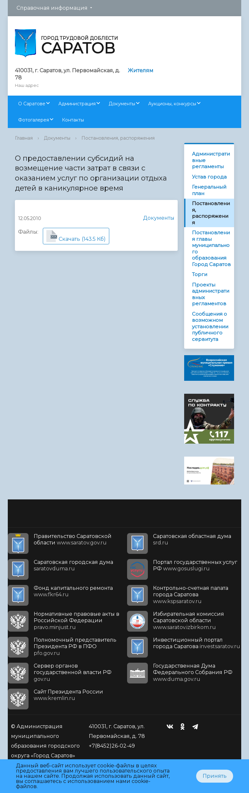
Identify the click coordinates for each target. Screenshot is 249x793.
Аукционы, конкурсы (172, 104)
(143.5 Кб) (76, 236)
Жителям (140, 70)
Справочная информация (52, 8)
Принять (215, 776)
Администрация (77, 104)
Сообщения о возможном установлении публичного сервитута (210, 326)
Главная (24, 138)
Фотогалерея (33, 120)
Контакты (73, 120)
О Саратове (31, 104)
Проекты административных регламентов (210, 294)
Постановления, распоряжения (118, 138)
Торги (199, 274)
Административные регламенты (211, 160)
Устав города (209, 177)
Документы (122, 104)
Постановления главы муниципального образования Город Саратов (211, 248)
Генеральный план (209, 190)
